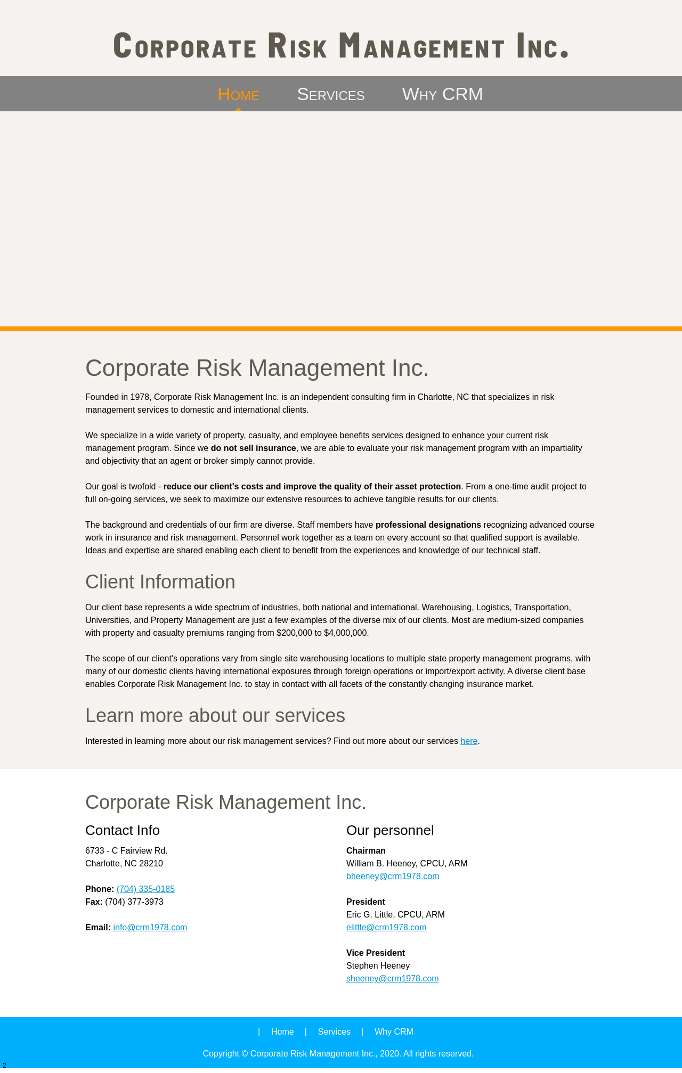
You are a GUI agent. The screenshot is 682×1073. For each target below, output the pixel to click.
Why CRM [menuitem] (394, 1031)
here (468, 741)
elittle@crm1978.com (386, 927)
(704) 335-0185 (146, 889)
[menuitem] (238, 93)
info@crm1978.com (150, 927)
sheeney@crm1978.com (392, 978)
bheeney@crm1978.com (393, 876)
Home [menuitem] (282, 1031)
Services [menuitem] (334, 1031)
